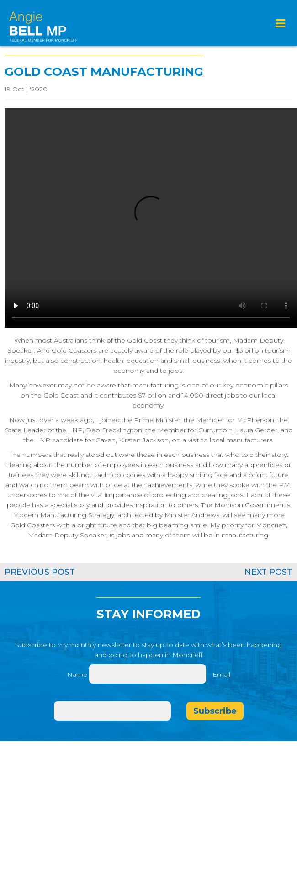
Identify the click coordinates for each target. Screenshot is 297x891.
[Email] (112, 711)
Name (77, 674)
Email (221, 674)
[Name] (147, 674)
